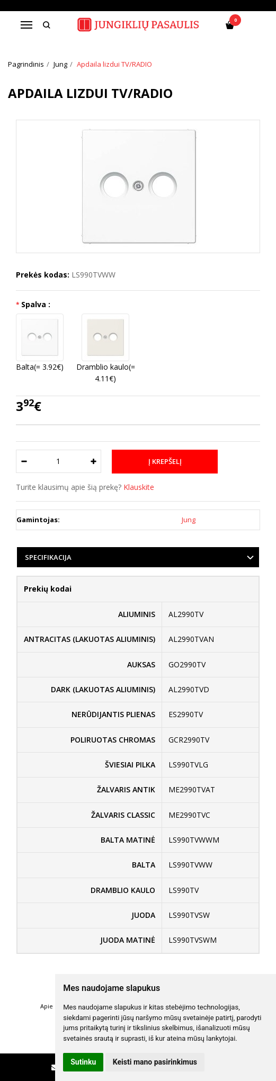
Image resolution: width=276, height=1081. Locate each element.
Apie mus (53, 1006)
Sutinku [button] (83, 1062)
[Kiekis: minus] (23, 461)
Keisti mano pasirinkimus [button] (155, 1062)
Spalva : (35, 304)
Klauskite (138, 487)
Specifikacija (48, 557)
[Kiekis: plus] (93, 461)
